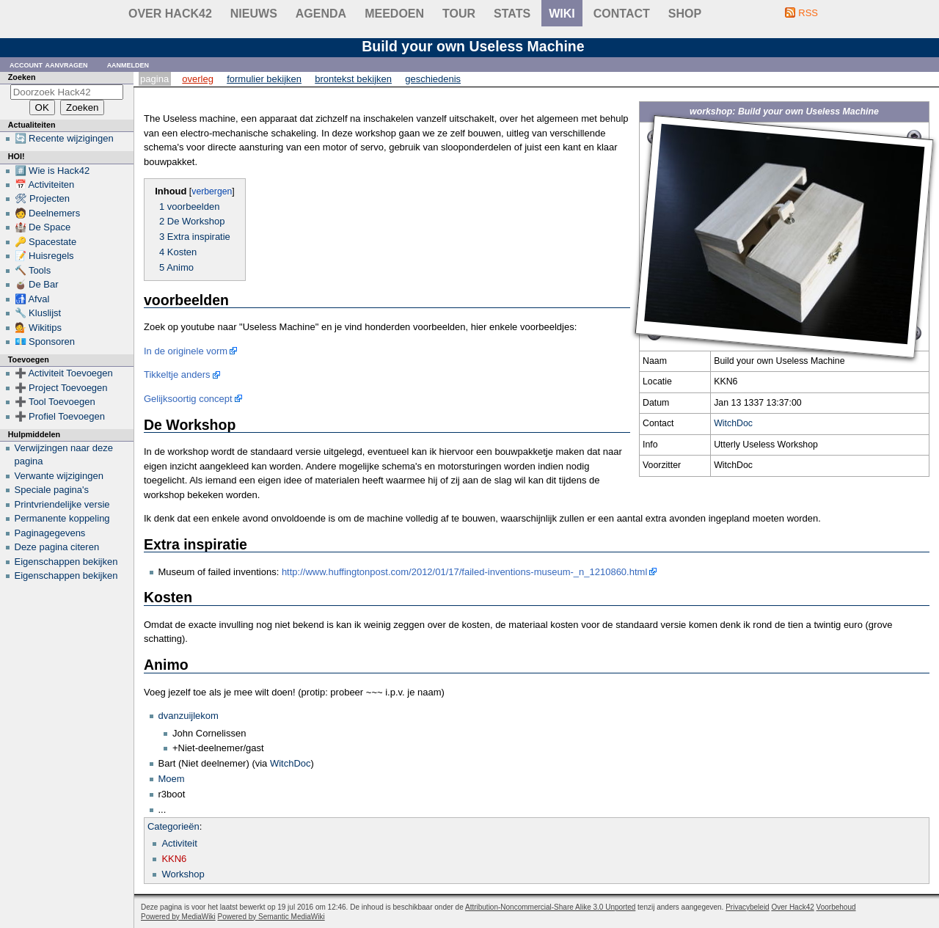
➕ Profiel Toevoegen (60, 416)
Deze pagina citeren (57, 546)
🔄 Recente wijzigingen (64, 138)
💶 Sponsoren (45, 341)
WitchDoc (733, 423)
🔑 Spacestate (46, 241)
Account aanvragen (49, 64)
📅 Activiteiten (45, 184)
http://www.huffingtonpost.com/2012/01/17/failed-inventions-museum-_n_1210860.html (464, 571)
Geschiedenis (433, 78)
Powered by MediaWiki (178, 917)
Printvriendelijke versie (62, 504)
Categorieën (173, 826)
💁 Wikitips (38, 327)
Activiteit (179, 843)
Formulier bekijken (264, 78)
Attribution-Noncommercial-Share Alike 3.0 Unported (550, 907)
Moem (171, 778)
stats (512, 13)
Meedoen (394, 13)
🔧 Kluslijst (38, 312)
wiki (562, 13)
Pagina (154, 78)
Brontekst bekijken (353, 78)
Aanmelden (128, 64)
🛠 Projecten (42, 198)
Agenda (321, 13)
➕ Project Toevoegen (61, 387)
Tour (458, 13)
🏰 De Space (43, 227)
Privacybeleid (747, 907)
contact (621, 13)
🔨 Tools (33, 270)
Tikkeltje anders (177, 374)
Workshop (182, 874)
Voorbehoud (836, 907)
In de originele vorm (185, 351)
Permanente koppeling (62, 518)
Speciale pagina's (52, 489)
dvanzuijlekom (188, 715)
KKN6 (173, 858)
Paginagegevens (50, 532)
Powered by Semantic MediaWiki (271, 917)
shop (684, 13)
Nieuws (253, 13)
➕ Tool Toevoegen (55, 401)
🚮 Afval (32, 298)
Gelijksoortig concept (188, 398)
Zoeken (22, 77)
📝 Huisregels (44, 255)
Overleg (197, 78)
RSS (808, 12)
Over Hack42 (170, 13)
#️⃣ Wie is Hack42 (52, 170)
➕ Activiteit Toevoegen (64, 373)
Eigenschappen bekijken (66, 561)
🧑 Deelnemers (48, 213)
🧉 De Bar (37, 284)
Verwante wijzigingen (59, 475)
